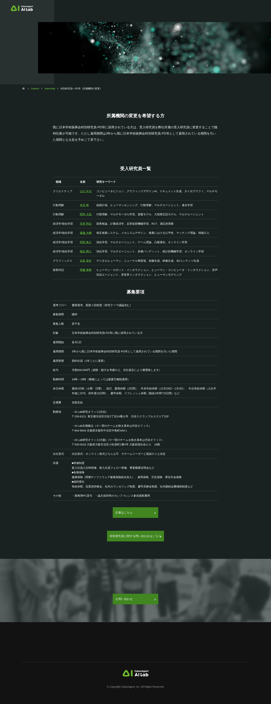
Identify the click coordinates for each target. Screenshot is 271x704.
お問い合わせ (135, 598)
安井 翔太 (86, 223)
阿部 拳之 (86, 242)
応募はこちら (135, 512)
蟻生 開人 (86, 251)
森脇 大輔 (86, 232)
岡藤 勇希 (86, 269)
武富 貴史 (86, 260)
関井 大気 (86, 214)
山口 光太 (86, 191)
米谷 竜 (84, 205)
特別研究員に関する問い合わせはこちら (135, 536)
